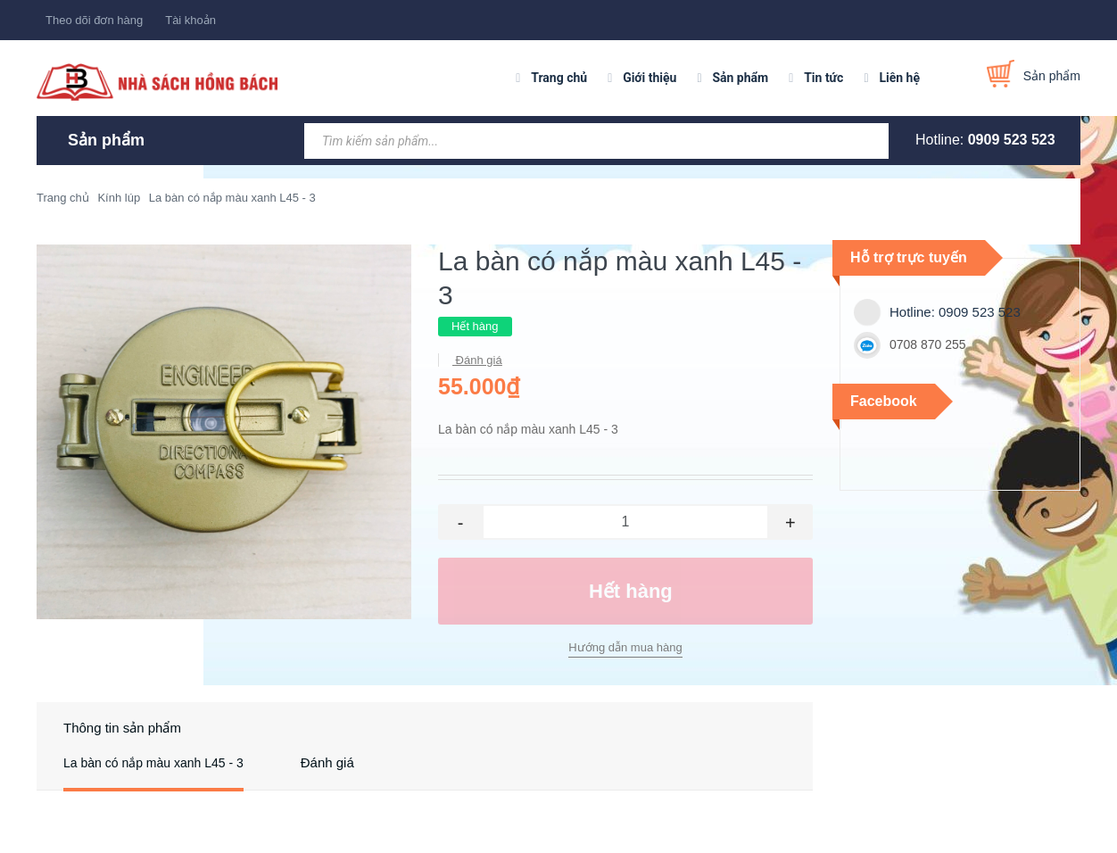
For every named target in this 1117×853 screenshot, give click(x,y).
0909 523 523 (1011, 139)
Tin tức (823, 77)
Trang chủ (559, 77)
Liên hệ (899, 77)
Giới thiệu (649, 77)
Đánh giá (477, 360)
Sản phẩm (740, 77)
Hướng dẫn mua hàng (625, 647)
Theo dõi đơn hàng (94, 20)
